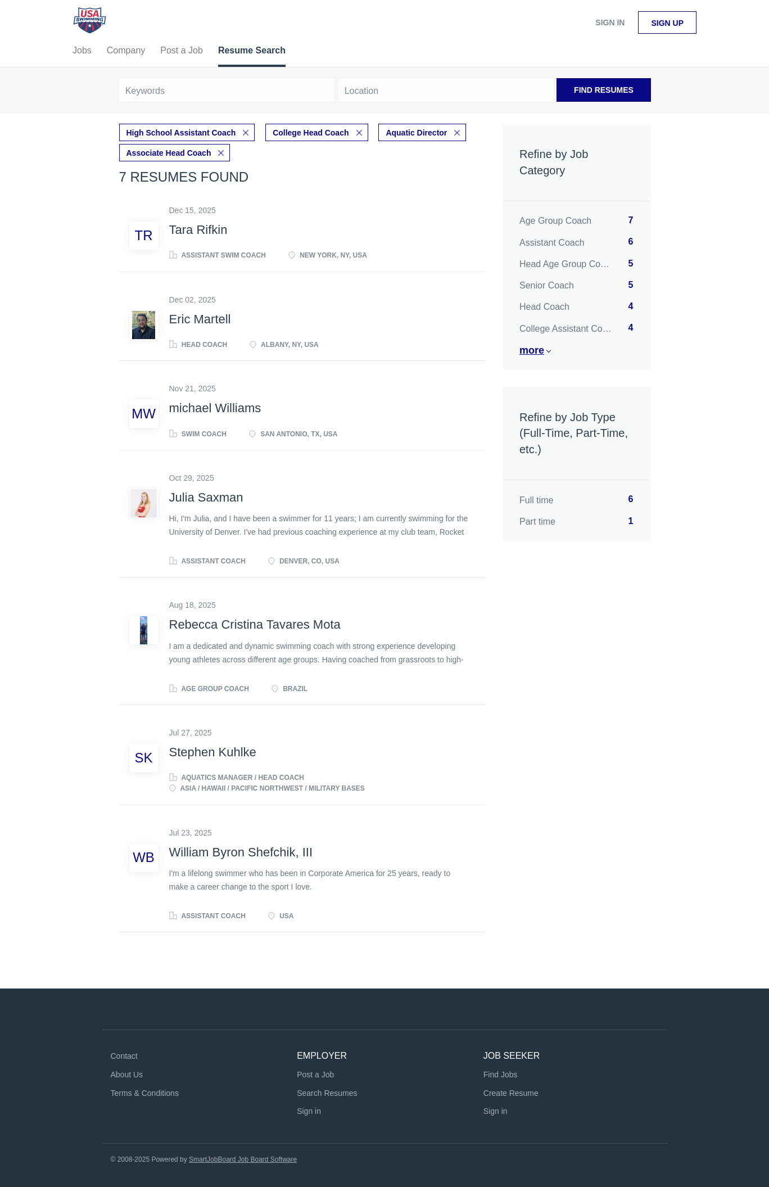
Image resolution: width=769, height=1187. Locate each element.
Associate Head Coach (168, 152)
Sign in (610, 22)
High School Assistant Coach (181, 132)
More (531, 350)
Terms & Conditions (145, 1093)
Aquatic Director (416, 132)
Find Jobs (500, 1074)
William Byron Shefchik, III (241, 852)
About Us (127, 1074)
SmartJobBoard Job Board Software (243, 1159)
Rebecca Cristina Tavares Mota (255, 624)
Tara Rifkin (198, 230)
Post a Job (315, 1074)
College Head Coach (311, 132)
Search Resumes (327, 1093)
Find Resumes (604, 89)
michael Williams (215, 408)
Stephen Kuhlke (212, 752)
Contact (124, 1055)
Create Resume (511, 1093)
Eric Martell (200, 319)
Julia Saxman (206, 497)
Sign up (667, 23)
